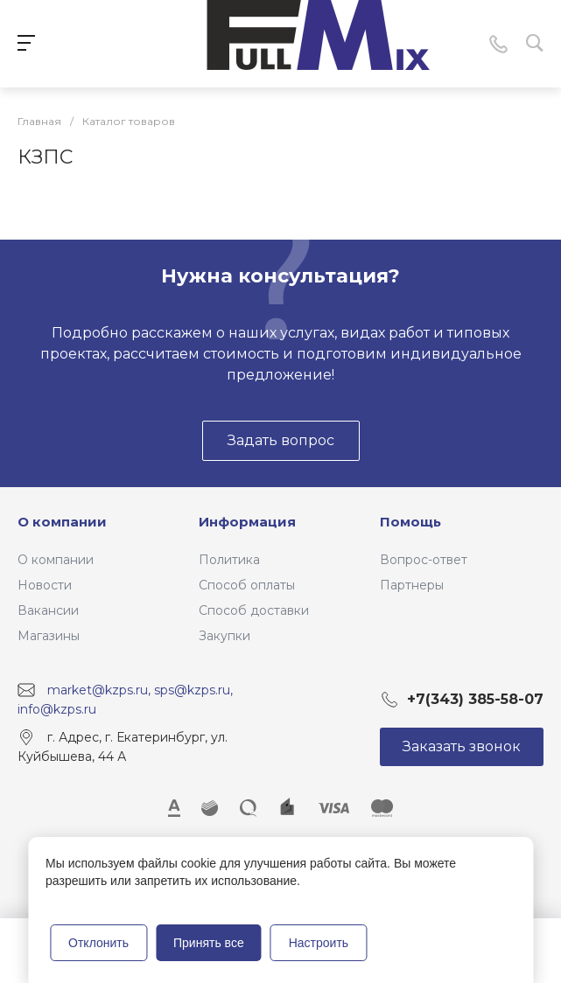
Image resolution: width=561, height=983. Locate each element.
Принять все (208, 943)
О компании (62, 521)
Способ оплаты (247, 585)
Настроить (318, 943)
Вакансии (48, 610)
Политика (229, 560)
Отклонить (98, 943)
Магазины (49, 636)
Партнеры (412, 585)
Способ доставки (254, 610)
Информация (247, 521)
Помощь (410, 521)
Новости (45, 585)
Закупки (224, 636)
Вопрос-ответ (423, 560)
